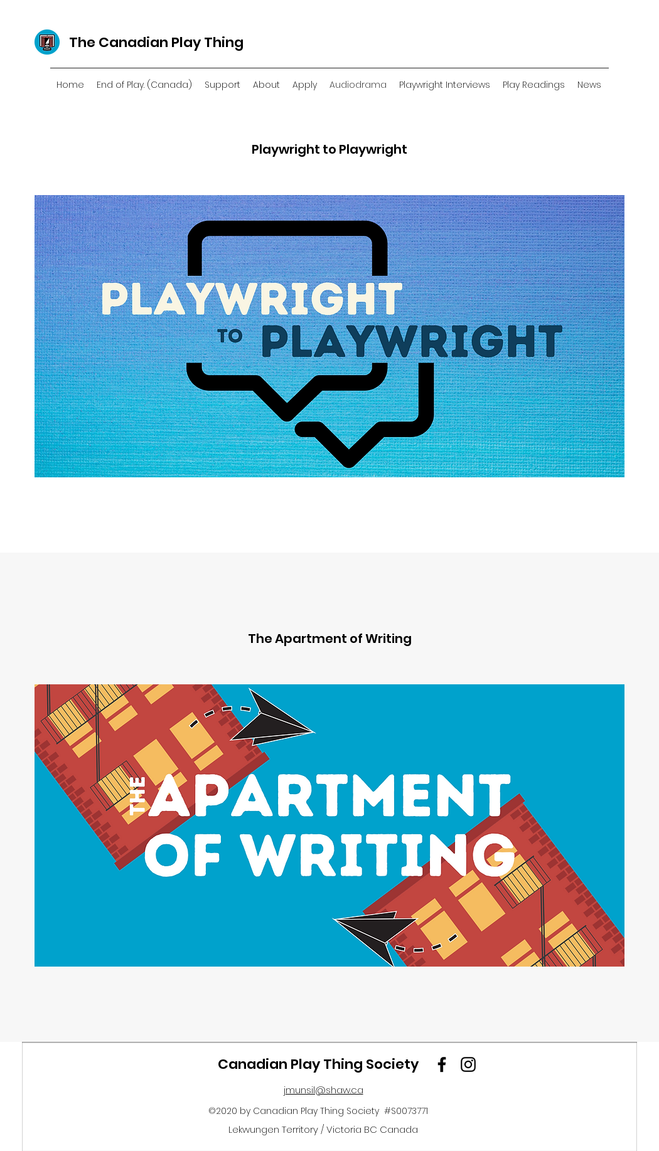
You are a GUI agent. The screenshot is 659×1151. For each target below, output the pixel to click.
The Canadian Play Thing (156, 42)
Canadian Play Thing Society (318, 1064)
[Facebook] (442, 1064)
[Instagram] (468, 1064)
